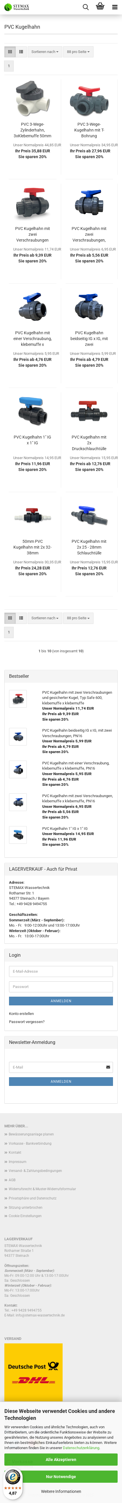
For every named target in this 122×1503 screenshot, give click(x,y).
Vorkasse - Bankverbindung (30, 1144)
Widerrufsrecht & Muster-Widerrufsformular (42, 1189)
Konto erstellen (21, 1013)
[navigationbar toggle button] (114, 7)
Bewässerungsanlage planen (31, 1134)
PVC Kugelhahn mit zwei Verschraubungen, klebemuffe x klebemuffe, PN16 (89, 234)
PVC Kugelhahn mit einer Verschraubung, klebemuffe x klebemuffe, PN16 (32, 338)
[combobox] (45, 52)
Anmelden (61, 1001)
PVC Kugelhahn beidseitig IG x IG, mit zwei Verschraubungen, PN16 (89, 338)
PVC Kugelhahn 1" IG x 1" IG (32, 440)
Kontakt (15, 1152)
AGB (12, 1180)
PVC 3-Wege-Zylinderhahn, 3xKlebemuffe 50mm (32, 130)
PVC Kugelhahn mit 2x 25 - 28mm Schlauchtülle (89, 547)
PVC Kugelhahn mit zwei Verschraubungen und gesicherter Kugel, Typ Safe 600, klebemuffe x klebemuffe (32, 234)
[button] (10, 52)
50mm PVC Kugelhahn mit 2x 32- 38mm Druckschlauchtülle (32, 547)
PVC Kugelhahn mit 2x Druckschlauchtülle (89, 443)
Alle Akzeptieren (61, 1459)
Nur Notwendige (61, 1476)
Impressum (17, 1162)
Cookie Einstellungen (25, 1216)
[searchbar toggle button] (85, 7)
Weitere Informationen (61, 1491)
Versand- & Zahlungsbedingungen (35, 1171)
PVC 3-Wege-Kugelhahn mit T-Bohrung (89, 130)
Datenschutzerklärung (81, 1448)
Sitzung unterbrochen (26, 1208)
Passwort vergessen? (27, 1022)
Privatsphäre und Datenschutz (32, 1198)
